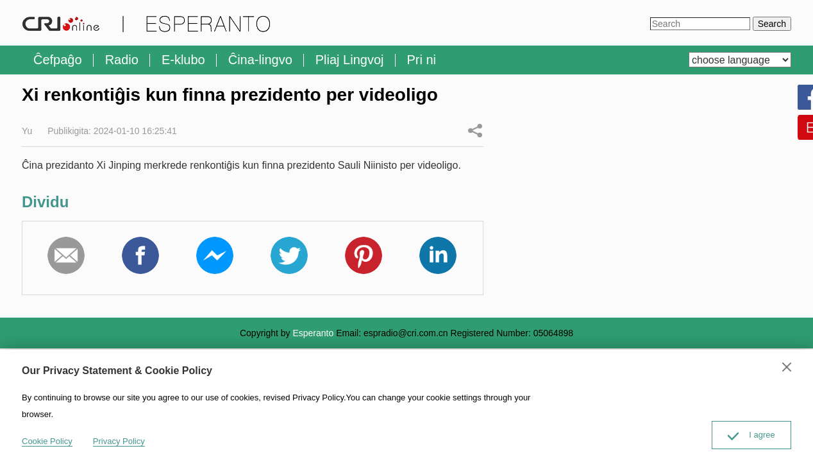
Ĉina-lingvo (260, 60)
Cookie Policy (47, 441)
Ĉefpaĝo (57, 60)
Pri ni (422, 60)
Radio (121, 60)
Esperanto (312, 333)
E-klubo (183, 60)
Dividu (475, 130)
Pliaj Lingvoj (349, 60)
